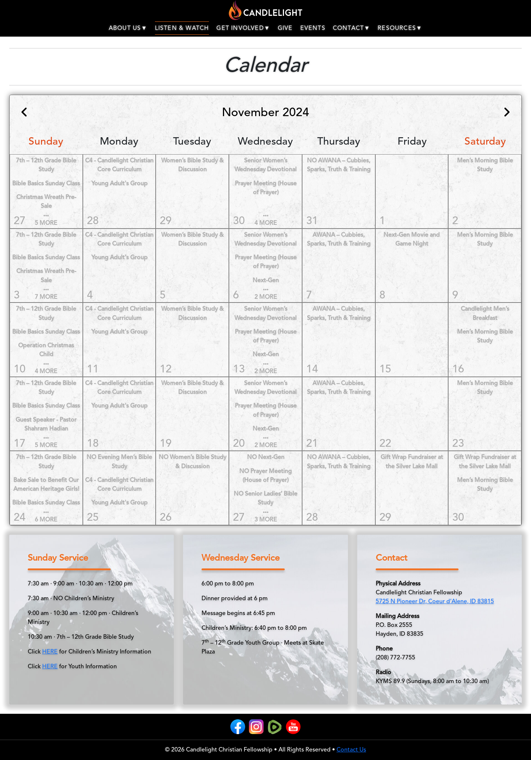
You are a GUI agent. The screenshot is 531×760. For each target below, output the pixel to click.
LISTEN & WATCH (182, 28)
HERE (50, 652)
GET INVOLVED (243, 28)
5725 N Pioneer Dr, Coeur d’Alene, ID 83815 (435, 602)
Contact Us (351, 750)
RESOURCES (400, 28)
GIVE (285, 28)
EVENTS (312, 28)
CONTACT (351, 28)
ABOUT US (128, 28)
